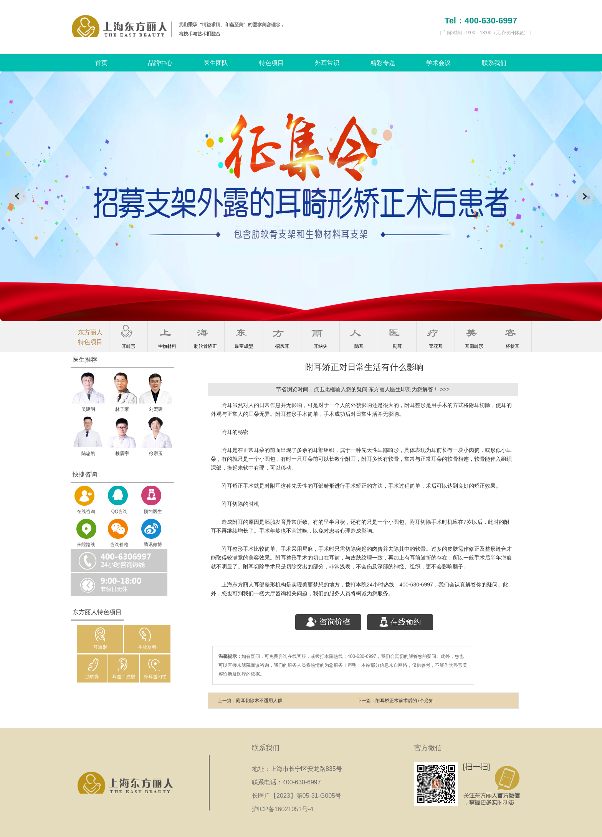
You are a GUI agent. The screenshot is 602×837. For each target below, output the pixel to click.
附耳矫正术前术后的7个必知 (404, 700)
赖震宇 (122, 453)
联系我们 (494, 63)
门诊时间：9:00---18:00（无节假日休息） (485, 32)
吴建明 (88, 409)
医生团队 (215, 63)
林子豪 (122, 409)
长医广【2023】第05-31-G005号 (299, 795)
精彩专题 (382, 63)
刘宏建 (156, 409)
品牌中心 (160, 63)
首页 (101, 63)
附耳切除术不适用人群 (259, 700)
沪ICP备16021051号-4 (282, 809)
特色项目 (271, 63)
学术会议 (438, 63)
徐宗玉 (156, 453)
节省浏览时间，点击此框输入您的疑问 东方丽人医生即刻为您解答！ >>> (363, 389)
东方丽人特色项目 (90, 337)
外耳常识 (327, 63)
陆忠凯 (88, 453)
